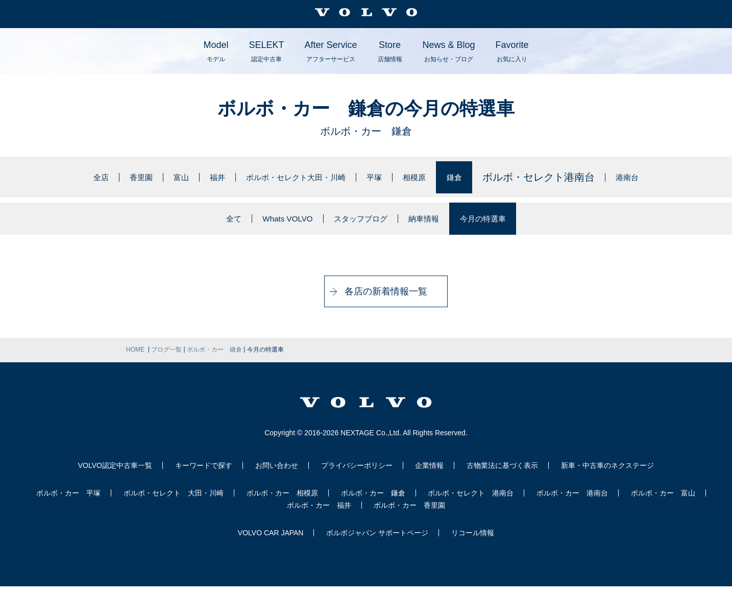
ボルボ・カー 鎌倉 (373, 502)
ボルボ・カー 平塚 (68, 502)
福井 (197, 177)
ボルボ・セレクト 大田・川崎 (174, 502)
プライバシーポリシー (357, 474)
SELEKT (266, 51)
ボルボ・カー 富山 (663, 502)
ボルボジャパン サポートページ (377, 541)
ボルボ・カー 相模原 (282, 502)
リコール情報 (472, 541)
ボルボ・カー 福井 (319, 514)
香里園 (109, 177)
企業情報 (429, 474)
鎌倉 (485, 177)
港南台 (664, 177)
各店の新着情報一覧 (366, 300)
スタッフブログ (358, 223)
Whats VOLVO (268, 223)
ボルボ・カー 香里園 (409, 514)
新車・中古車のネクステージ (607, 474)
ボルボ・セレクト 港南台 (471, 502)
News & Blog (449, 51)
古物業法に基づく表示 (502, 474)
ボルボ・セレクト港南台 (572, 177)
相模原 (438, 177)
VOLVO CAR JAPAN (271, 541)
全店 (63, 177)
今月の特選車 (507, 223)
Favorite (512, 51)
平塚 (392, 177)
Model (215, 51)
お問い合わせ (276, 474)
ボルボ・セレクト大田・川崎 (294, 177)
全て (204, 223)
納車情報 (435, 223)
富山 (155, 177)
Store (390, 51)
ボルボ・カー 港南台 (572, 502)
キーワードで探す (203, 474)
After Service (330, 51)
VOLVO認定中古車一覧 (115, 474)
